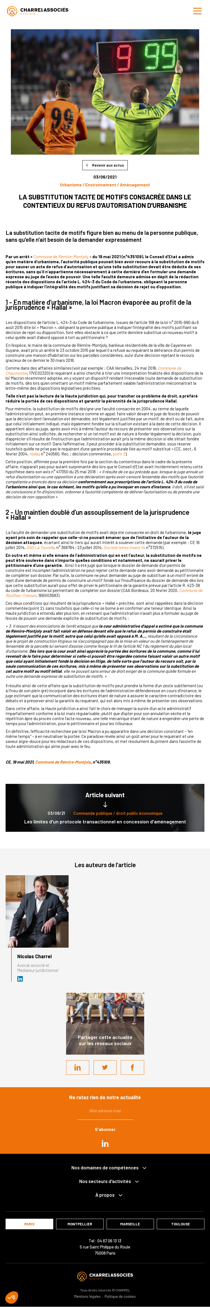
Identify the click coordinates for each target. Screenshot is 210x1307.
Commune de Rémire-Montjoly (60, 256)
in (105, 1143)
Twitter (105, 1067)
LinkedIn (77, 1067)
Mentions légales (87, 1296)
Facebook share (132, 1067)
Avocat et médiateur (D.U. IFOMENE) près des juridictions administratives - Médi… (20, 979)
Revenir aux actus (108, 165)
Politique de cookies (120, 1296)
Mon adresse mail (105, 1111)
